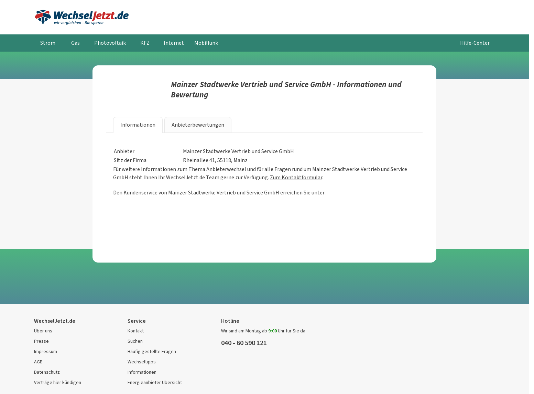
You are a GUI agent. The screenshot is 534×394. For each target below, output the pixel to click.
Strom (47, 42)
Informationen (142, 372)
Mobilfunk (206, 42)
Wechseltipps (142, 362)
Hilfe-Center (475, 42)
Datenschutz (47, 372)
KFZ (145, 42)
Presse (41, 341)
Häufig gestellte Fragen (152, 351)
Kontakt (136, 331)
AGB (38, 362)
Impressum (45, 351)
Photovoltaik (110, 42)
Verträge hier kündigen (57, 382)
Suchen (135, 341)
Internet (174, 42)
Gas (75, 42)
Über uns (43, 331)
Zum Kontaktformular (296, 177)
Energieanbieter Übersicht (155, 382)
